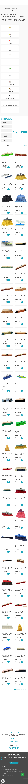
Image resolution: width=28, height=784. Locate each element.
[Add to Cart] (8, 167)
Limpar (16, 132)
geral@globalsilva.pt (7, 759)
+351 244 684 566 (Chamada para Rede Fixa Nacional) (14, 757)
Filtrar (23, 132)
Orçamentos (14, 762)
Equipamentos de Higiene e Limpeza (10, 8)
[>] (26, 688)
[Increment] (5, 167)
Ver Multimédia (14, 738)
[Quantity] (4, 167)
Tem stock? (6, 140)
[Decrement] (3, 167)
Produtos (3, 7)
